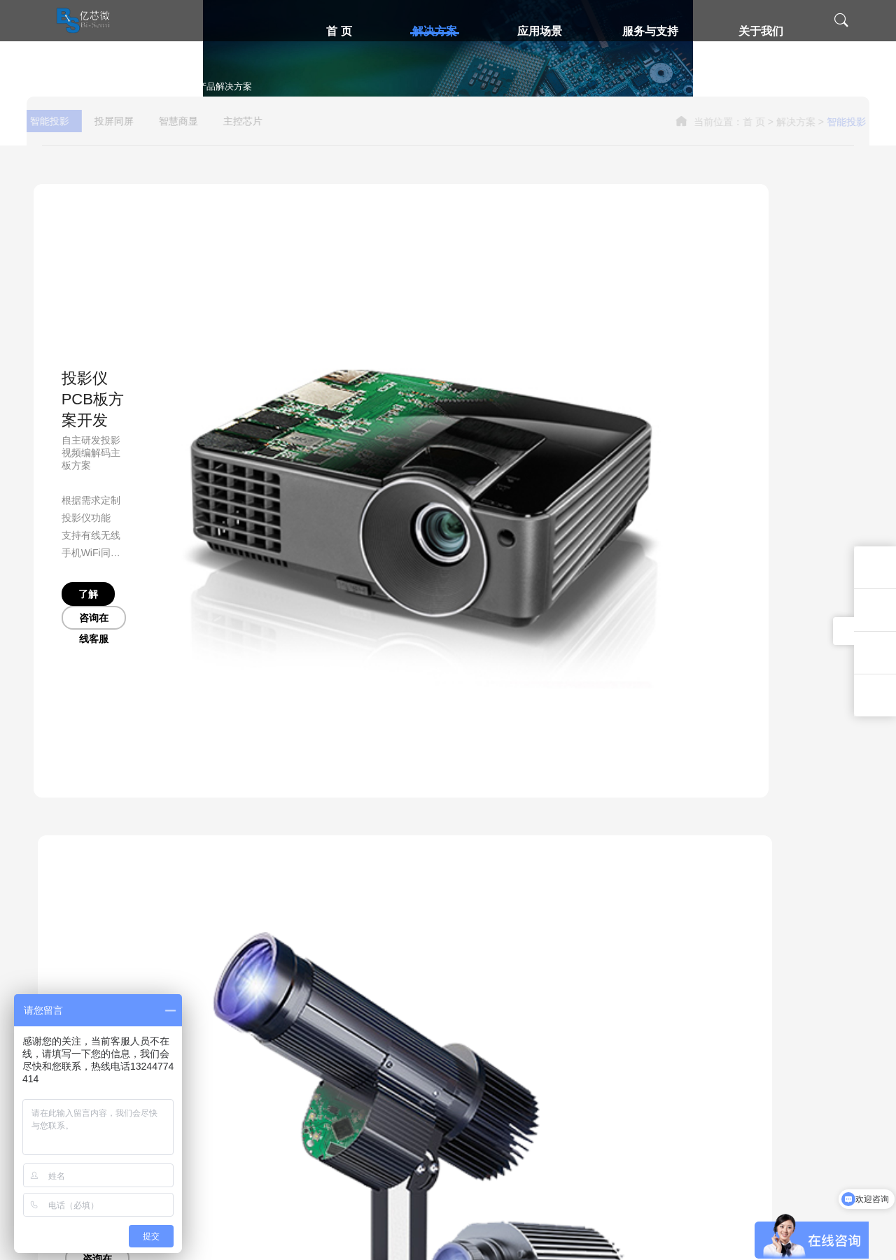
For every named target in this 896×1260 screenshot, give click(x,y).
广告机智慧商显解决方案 (334, 1030)
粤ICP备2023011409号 (601, 1238)
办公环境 (594, 1075)
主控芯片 (267, 311)
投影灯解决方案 (531, 402)
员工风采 (594, 1098)
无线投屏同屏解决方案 (199, 1030)
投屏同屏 (138, 311)
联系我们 (594, 1142)
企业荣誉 (594, 1053)
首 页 (345, 31)
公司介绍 (594, 1030)
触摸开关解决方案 (322, 1098)
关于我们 (768, 31)
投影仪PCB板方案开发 (125, 402)
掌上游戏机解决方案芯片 (334, 1075)
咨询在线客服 (165, 542)
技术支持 (510, 1030)
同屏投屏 (436, 1053)
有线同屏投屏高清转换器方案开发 (221, 1075)
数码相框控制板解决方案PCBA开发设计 (363, 1053)
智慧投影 (436, 1030)
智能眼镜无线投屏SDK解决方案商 (221, 1053)
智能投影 (74, 311)
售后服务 (510, 1053)
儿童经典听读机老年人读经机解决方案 (359, 1187)
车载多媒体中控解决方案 (334, 1120)
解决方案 (441, 31)
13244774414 (826, 1023)
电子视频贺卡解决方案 (330, 1142)
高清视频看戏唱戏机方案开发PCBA (354, 1165)
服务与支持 (657, 31)
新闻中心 (594, 1120)
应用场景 (546, 31)
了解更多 (79, 542)
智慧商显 (203, 311)
